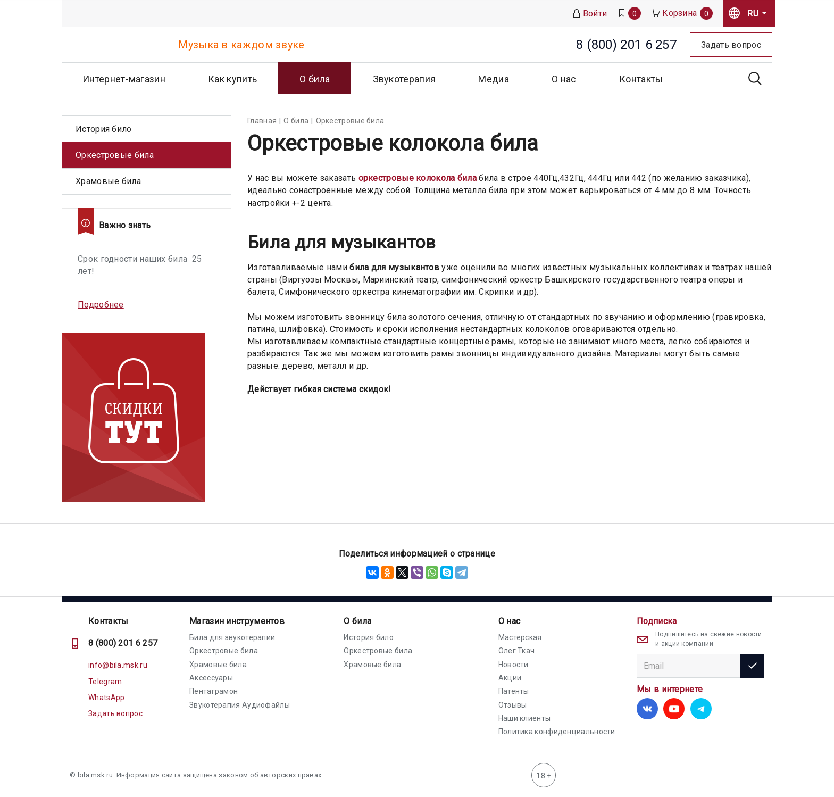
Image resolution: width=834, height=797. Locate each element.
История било (104, 129)
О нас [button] (564, 79)
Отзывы (512, 705)
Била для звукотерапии (232, 637)
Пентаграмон (213, 691)
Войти (589, 14)
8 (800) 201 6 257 (122, 643)
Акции (510, 678)
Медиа (493, 79)
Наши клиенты (524, 718)
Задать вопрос (115, 713)
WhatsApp (106, 697)
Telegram (105, 681)
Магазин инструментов (237, 621)
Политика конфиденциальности (556, 731)
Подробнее (101, 305)
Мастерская (520, 637)
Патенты (513, 691)
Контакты (641, 79)
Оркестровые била (115, 155)
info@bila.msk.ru (117, 665)
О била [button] (314, 79)
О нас (509, 621)
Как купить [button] (232, 79)
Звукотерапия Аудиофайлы (239, 705)
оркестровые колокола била (417, 178)
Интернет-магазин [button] (123, 79)
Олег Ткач (516, 650)
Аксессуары (211, 678)
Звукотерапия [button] (404, 79)
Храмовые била (108, 181)
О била (357, 621)
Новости (513, 664)
